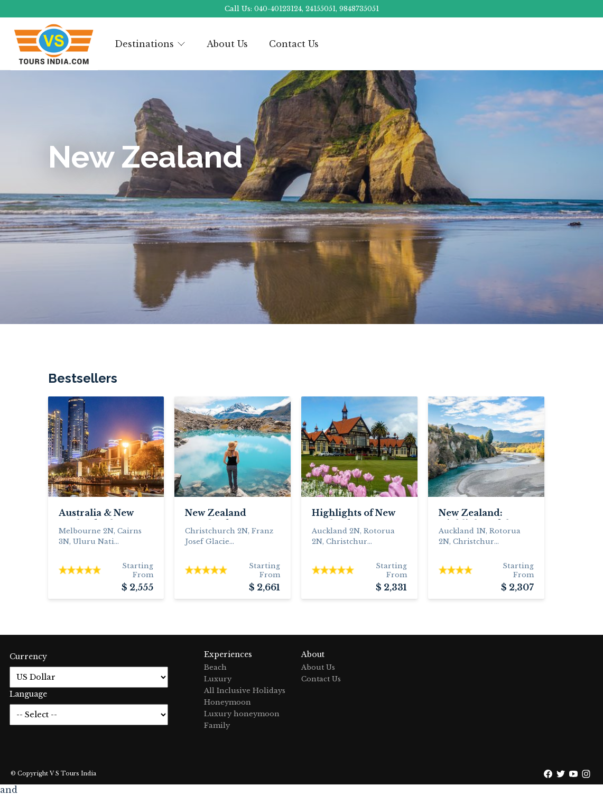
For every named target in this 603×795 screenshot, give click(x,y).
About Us (227, 44)
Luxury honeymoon (242, 713)
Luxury (217, 678)
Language (28, 694)
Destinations (150, 44)
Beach (215, 667)
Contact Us (294, 44)
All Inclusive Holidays (244, 690)
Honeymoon (227, 702)
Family (217, 725)
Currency (28, 656)
